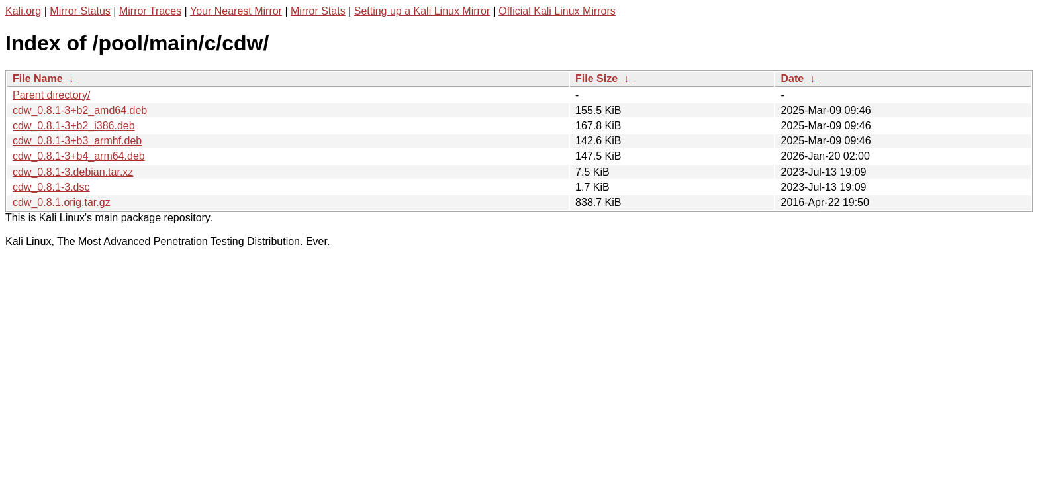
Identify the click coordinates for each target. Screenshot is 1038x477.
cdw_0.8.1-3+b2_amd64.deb (80, 110)
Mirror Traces (150, 11)
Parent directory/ (51, 95)
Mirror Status (80, 11)
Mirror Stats (318, 11)
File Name (38, 78)
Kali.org (23, 11)
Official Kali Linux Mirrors (557, 11)
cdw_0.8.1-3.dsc (51, 187)
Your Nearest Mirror (236, 11)
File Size (596, 78)
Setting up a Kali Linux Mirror (422, 11)
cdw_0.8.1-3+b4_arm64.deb (79, 156)
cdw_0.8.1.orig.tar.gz (62, 202)
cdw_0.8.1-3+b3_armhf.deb (77, 140)
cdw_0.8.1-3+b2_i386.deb (74, 125)
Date (792, 78)
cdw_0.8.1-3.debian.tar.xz (73, 172)
